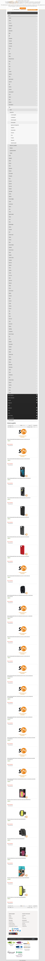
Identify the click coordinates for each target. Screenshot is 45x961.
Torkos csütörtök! (11, 953)
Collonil (10, 71)
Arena (10, 20)
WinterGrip (10, 367)
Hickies (10, 239)
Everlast (10, 295)
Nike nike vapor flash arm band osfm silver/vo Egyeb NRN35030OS (18, 877)
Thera (10, 267)
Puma (10, 165)
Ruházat (9, 400)
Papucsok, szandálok (13, 145)
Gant (9, 66)
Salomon (10, 183)
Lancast (10, 89)
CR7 (9, 232)
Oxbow (10, 163)
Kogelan (10, 346)
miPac (10, 252)
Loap (9, 321)
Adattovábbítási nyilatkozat (13, 926)
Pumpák (12, 137)
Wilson (10, 206)
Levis (10, 94)
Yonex (10, 211)
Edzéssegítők (13, 122)
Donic (10, 316)
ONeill (10, 160)
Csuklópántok (13, 117)
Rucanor (10, 181)
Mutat (29, 425)
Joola (10, 372)
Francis (10, 308)
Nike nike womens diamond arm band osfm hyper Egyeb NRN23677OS (18, 799)
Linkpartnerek (24, 926)
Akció (9, 405)
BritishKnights (11, 224)
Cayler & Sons (11, 257)
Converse (10, 46)
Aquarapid (10, 25)
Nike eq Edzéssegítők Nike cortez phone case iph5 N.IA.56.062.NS (18, 536)
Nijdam (10, 293)
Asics (10, 219)
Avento (10, 272)
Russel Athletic (11, 244)
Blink (9, 33)
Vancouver (10, 323)
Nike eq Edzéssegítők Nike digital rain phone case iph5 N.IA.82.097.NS (18, 497)
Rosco (10, 288)
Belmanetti (10, 30)
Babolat (10, 28)
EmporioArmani (11, 58)
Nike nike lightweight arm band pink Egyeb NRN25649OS (16, 858)
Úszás (9, 413)
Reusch (10, 382)
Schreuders (11, 344)
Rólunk (10, 915)
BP (9, 35)
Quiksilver (10, 168)
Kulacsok (12, 132)
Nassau (10, 349)
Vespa (10, 216)
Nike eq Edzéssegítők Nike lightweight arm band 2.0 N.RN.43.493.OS (18, 458)
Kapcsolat (23, 915)
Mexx (10, 99)
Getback (10, 74)
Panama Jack (11, 234)
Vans (9, 209)
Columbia (10, 43)
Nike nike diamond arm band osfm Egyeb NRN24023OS (16, 819)
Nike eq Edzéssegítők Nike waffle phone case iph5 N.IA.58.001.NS (18, 517)
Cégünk (10, 916)
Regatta (10, 255)
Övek (12, 135)
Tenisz (9, 410)
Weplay (10, 359)
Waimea (10, 283)
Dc (9, 51)
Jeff (9, 84)
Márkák (9, 15)
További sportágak (11, 418)
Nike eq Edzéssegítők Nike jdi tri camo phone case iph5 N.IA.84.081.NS (19, 478)
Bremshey (10, 364)
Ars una (10, 23)
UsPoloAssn (11, 204)
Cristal (10, 303)
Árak (23, 916)
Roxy (9, 178)
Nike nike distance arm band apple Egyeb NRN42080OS (16, 897)
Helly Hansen (11, 79)
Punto (10, 339)
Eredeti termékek (11, 923)
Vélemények (24, 918)
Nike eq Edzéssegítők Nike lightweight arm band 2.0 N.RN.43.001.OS (18, 656)
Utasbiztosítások (27, 950)
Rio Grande (11, 173)
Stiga (9, 298)
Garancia (23, 923)
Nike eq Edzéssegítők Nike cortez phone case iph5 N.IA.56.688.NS (18, 556)
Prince (10, 387)
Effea (10, 56)
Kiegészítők (12, 112)
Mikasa (10, 326)
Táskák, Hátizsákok (11, 397)
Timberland (10, 374)
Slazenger (10, 191)
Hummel (10, 81)
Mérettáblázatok (16, 9)
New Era (10, 262)
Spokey (10, 270)
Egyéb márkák (11, 214)
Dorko (10, 53)
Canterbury (10, 331)
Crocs (10, 48)
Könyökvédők (13, 130)
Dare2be (10, 247)
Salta (9, 242)
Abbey (10, 285)
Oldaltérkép (11, 918)
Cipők (11, 109)
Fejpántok (12, 127)
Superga (10, 260)
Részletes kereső (23, 9)
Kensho (10, 86)
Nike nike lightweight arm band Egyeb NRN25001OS (15, 838)
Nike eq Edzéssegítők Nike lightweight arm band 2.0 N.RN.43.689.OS (18, 636)
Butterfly (10, 341)
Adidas (10, 18)
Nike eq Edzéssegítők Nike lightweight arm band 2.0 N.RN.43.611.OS (18, 439)
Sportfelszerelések (13, 150)
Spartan (10, 265)
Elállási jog (24, 924)
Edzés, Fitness (10, 415)
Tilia (9, 311)
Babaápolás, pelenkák (19, 944)
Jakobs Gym (11, 354)
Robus (10, 362)
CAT (9, 377)
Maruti (10, 97)
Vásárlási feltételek (12, 924)
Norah (10, 155)
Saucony (10, 186)
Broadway (10, 38)
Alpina (10, 369)
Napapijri (10, 158)
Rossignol (10, 176)
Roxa (10, 390)
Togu (9, 313)
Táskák (11, 153)
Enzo (9, 61)
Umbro (10, 201)
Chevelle (10, 229)
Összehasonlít (10, 445)
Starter (10, 237)
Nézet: (9, 907)
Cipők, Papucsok (10, 395)
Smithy (10, 193)
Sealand (10, 188)
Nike (9, 107)
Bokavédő (12, 140)
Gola (9, 76)
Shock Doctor (11, 290)
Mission (10, 102)
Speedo (10, 196)
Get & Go (10, 318)
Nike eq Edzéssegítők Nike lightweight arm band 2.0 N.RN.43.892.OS (18, 575)
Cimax (10, 392)
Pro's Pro (10, 275)
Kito (9, 336)
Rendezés (28, 907)
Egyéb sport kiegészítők (15, 125)
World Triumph (11, 334)
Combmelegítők (13, 114)
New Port (10, 280)
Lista (12, 907)
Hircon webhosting (23, 960)
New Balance (11, 104)
